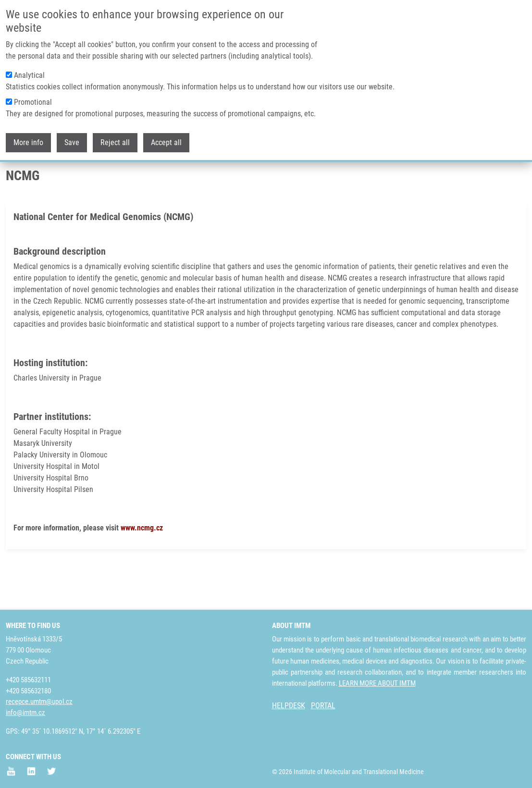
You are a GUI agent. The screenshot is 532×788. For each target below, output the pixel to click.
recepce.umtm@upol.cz (39, 702)
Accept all (166, 141)
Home (14, 185)
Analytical (29, 74)
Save (71, 141)
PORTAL (323, 706)
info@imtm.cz (25, 713)
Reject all (115, 141)
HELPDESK (288, 706)
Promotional (33, 101)
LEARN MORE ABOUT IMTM (377, 683)
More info (28, 141)
